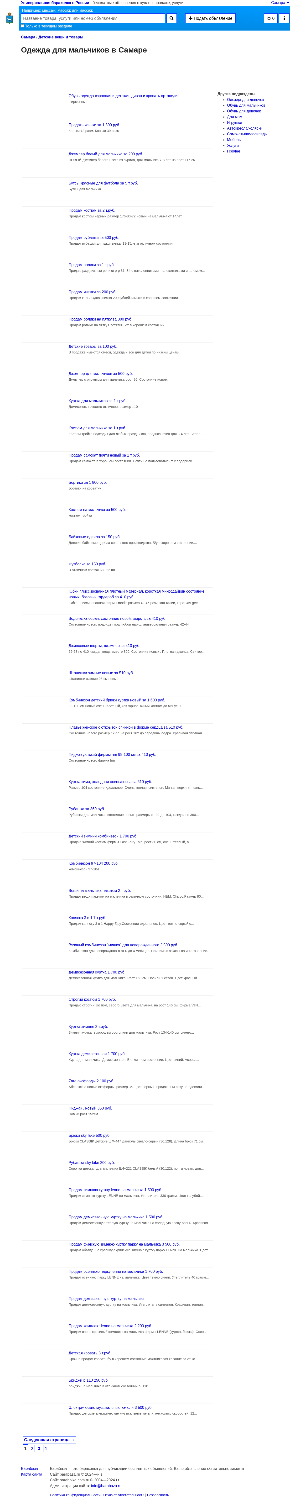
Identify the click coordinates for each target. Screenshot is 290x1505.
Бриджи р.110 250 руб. (89, 1380)
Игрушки (234, 123)
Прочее (233, 151)
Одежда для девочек (245, 100)
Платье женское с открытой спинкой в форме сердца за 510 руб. (126, 727)
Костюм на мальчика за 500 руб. (97, 510)
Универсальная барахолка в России (55, 3)
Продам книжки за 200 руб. (93, 292)
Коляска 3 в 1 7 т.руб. (87, 918)
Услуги (233, 145)
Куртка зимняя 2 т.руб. (88, 1027)
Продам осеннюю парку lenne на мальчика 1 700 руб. (116, 1271)
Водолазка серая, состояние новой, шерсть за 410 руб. (117, 618)
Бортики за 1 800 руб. (88, 482)
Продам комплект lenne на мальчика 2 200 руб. (110, 1326)
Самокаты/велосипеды (247, 134)
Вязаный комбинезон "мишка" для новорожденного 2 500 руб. (123, 945)
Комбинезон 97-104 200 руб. (94, 863)
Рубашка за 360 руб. (87, 809)
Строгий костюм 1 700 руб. (92, 999)
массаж (49, 10)
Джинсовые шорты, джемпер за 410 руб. (104, 646)
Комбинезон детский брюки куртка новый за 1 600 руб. (117, 700)
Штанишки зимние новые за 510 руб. (101, 673)
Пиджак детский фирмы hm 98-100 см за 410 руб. (112, 754)
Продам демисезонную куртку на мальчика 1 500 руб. (116, 1217)
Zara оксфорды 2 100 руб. (91, 1081)
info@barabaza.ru (106, 1486)
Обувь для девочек (244, 111)
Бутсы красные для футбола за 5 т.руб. (103, 183)
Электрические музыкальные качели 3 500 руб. (111, 1407)
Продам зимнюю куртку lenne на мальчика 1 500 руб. (115, 1190)
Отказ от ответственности (123, 1495)
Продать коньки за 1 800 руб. (94, 125)
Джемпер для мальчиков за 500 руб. (101, 374)
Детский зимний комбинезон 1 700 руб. (103, 836)
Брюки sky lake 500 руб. (90, 1135)
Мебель (234, 140)
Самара (280, 3)
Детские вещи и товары (60, 37)
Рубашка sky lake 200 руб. (92, 1163)
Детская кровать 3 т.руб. (90, 1353)
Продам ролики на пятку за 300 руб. (101, 319)
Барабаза (29, 1469)
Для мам (234, 117)
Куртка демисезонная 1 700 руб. (97, 1054)
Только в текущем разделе (46, 26)
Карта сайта (31, 1474)
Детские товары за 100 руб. (93, 346)
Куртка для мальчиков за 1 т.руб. (98, 401)
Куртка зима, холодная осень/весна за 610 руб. (110, 782)
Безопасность (158, 1495)
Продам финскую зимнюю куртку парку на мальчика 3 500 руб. (124, 1244)
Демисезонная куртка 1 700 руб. (97, 972)
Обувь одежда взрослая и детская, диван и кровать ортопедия (124, 96)
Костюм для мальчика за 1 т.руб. (97, 428)
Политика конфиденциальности (75, 1495)
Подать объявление (210, 18)
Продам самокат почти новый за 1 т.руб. (104, 455)
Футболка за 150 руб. (87, 564)
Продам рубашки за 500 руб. (94, 238)
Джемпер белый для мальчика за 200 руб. (106, 154)
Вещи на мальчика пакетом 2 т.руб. (100, 891)
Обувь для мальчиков (246, 105)
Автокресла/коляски (244, 128)
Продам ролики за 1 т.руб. (92, 265)
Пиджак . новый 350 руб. (90, 1108)
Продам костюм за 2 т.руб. (92, 210)
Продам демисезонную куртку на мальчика (107, 1299)
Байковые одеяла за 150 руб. (95, 537)
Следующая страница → (49, 1439)
